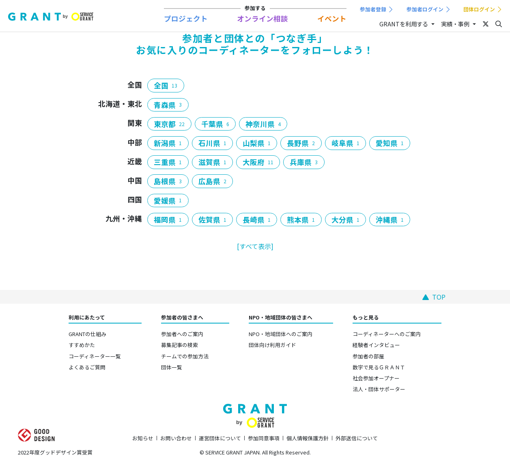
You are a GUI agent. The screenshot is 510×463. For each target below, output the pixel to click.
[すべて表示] (255, 246)
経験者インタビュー (376, 345)
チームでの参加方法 (185, 356)
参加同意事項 (264, 438)
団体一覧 (171, 367)
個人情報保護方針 (307, 438)
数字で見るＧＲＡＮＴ (379, 367)
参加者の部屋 (368, 356)
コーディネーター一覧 (95, 356)
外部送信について (357, 438)
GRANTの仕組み (87, 334)
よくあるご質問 (87, 367)
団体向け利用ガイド (272, 345)
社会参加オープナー (376, 378)
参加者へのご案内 (182, 334)
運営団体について (220, 438)
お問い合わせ (176, 438)
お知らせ (142, 438)
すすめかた (82, 345)
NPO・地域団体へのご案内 (280, 334)
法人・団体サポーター (379, 389)
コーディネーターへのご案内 (387, 334)
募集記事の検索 (179, 345)
